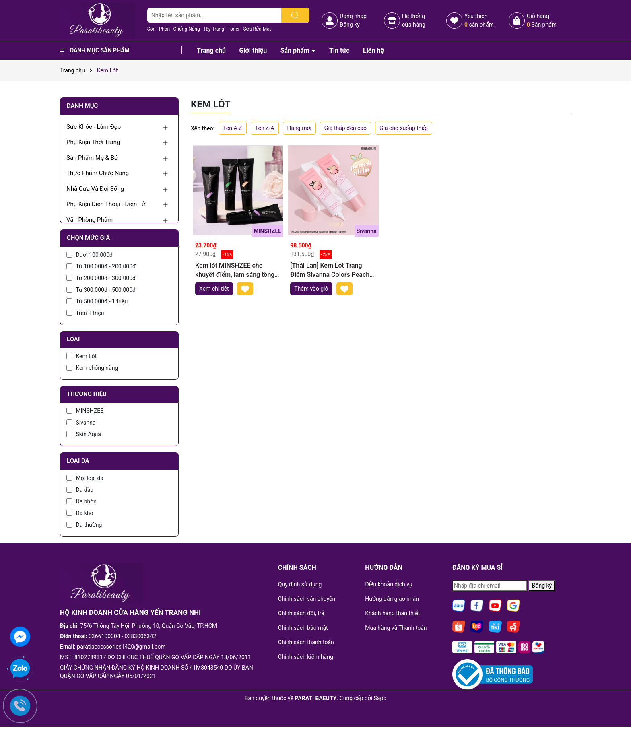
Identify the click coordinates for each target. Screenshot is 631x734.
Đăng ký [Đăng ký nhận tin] (542, 585)
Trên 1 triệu (85, 313)
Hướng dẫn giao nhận (392, 599)
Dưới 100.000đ (89, 255)
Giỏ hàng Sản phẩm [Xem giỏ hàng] (542, 20)
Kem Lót (81, 356)
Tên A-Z (232, 128)
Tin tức (339, 50)
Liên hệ (373, 50)
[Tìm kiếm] (295, 15)
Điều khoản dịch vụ (388, 584)
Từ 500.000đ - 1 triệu (97, 301)
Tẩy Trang (213, 29)
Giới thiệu (253, 50)
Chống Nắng (186, 29)
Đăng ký (350, 24)
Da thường (84, 525)
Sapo (380, 698)
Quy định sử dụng (300, 584)
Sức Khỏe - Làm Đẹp (93, 126)
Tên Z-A (264, 128)
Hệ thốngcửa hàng (413, 20)
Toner (233, 29)
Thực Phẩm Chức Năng (97, 173)
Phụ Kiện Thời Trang (93, 142)
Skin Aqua (83, 434)
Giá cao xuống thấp (403, 128)
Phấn (164, 29)
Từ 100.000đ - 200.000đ (101, 266)
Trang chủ (211, 50)
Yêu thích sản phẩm (479, 20)
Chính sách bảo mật (303, 628)
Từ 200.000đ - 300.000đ (101, 278)
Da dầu (79, 490)
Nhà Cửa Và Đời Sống (95, 188)
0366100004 (104, 636)
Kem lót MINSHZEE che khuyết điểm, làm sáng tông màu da (234, 270)
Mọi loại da (84, 478)
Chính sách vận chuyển (307, 599)
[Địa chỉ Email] (489, 585)
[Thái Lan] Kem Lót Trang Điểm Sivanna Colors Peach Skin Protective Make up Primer (329, 270)
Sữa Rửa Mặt (257, 29)
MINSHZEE (84, 411)
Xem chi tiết (214, 288)
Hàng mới (299, 128)
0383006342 (141, 636)
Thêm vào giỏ (311, 288)
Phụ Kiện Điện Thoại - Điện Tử (105, 204)
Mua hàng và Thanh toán (396, 628)
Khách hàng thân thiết (392, 613)
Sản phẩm (295, 50)
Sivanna (81, 422)
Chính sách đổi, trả (301, 613)
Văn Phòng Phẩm (89, 219)
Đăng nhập (353, 16)
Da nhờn (81, 501)
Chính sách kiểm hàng (305, 657)
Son (151, 29)
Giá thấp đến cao (345, 128)
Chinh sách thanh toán (306, 642)
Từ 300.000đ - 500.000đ (101, 290)
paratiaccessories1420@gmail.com (121, 646)
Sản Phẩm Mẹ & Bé (92, 157)
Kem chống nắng (92, 368)
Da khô (79, 513)
